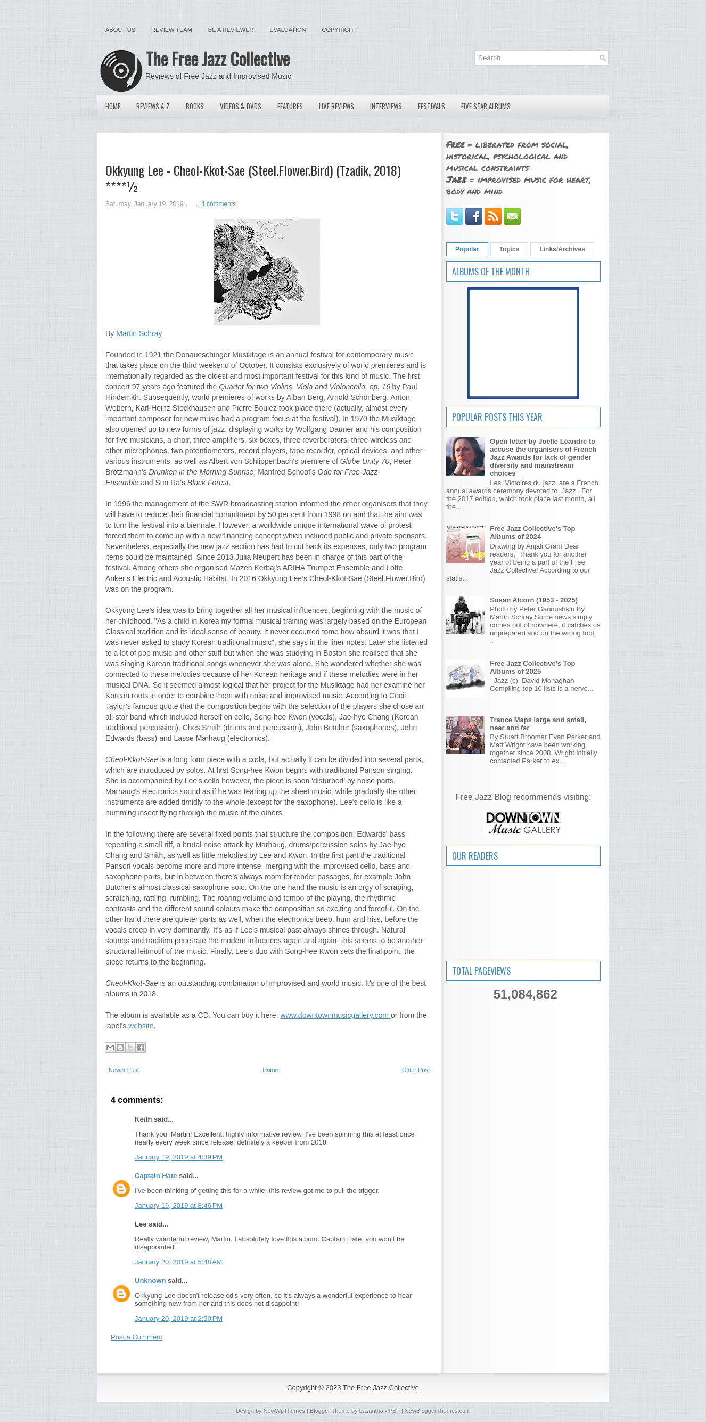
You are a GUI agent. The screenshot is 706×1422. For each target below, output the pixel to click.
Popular (467, 249)
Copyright (339, 30)
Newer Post (124, 1070)
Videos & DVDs (240, 106)
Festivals (431, 106)
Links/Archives (562, 249)
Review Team (171, 30)
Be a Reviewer (231, 30)
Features (290, 106)
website (140, 1025)
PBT (394, 1411)
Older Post (416, 1070)
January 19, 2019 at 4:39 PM (179, 1157)
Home (112, 106)
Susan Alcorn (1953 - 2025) (534, 600)
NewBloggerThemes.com (438, 1411)
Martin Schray (139, 333)
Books (195, 106)
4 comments (218, 204)
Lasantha (371, 1411)
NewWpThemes (284, 1411)
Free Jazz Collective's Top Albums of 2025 (532, 667)
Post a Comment (136, 1337)
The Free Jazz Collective (217, 58)
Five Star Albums (486, 106)
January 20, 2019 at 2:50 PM (179, 1318)
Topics (509, 249)
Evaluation (287, 30)
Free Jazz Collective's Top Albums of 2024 (532, 533)
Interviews (386, 106)
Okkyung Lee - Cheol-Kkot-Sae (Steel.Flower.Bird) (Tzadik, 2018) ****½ (252, 178)
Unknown (150, 1281)
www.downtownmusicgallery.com (335, 1015)
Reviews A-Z (153, 106)
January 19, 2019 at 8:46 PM (179, 1205)
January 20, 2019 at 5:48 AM (178, 1262)
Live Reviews (336, 106)
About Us (120, 30)
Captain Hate (156, 1176)
